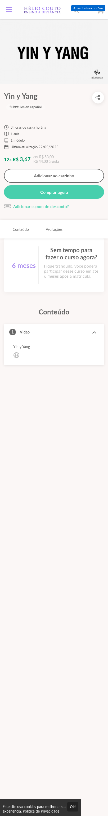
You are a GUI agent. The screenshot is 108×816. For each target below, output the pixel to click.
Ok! (73, 807)
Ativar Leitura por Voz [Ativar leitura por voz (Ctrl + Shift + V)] (88, 8)
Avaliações (54, 229)
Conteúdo (21, 229)
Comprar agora (54, 192)
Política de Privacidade (41, 811)
